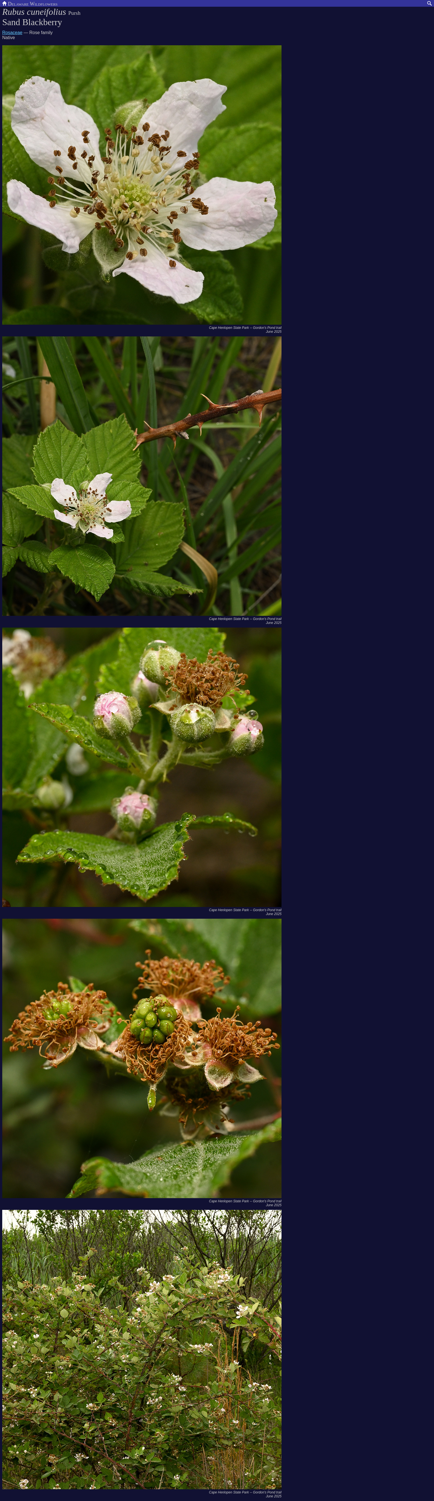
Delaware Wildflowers (30, 3)
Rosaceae (12, 32)
